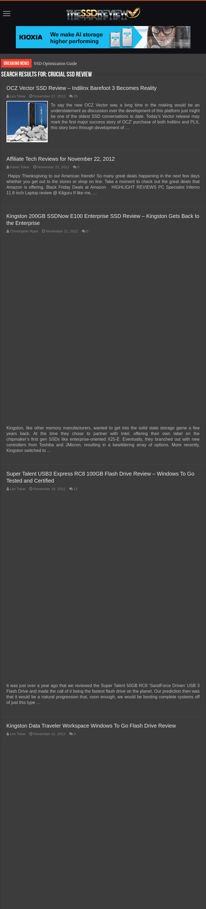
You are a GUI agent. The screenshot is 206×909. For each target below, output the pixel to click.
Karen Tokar (20, 166)
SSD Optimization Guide (55, 63)
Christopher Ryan (24, 230)
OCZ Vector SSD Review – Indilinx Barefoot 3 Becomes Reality (81, 88)
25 (76, 96)
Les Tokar (18, 96)
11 (76, 488)
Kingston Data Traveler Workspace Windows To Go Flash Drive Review (91, 725)
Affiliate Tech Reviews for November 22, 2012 (60, 158)
